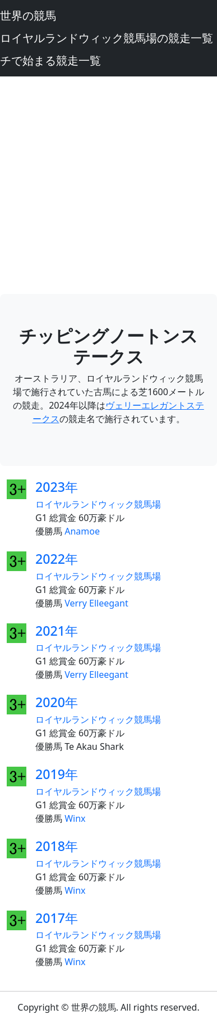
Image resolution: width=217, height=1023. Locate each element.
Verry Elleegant (96, 603)
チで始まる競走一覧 (50, 60)
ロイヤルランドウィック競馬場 (98, 504)
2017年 (56, 918)
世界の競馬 (28, 15)
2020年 (56, 702)
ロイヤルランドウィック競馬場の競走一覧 (106, 38)
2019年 (56, 774)
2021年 (56, 631)
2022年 (56, 559)
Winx (74, 818)
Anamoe (82, 531)
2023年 (56, 487)
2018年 (56, 846)
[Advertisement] (108, 185)
